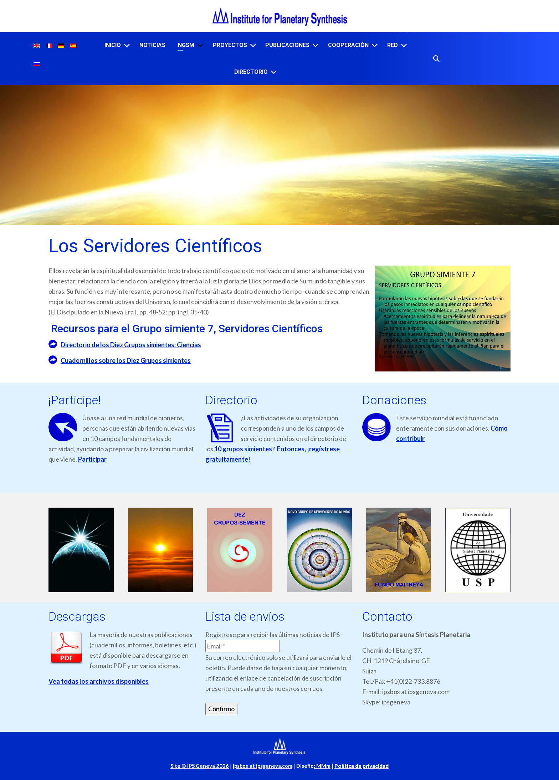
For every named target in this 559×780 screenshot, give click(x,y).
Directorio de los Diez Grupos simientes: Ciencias (131, 345)
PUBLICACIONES (287, 45)
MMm (322, 766)
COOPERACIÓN (348, 45)
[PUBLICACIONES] (315, 45)
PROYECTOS (230, 45)
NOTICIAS (152, 45)
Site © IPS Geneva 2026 (199, 766)
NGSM (186, 45)
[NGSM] (200, 45)
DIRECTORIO (251, 71)
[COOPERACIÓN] (375, 45)
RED (392, 45)
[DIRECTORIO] (274, 71)
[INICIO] (127, 45)
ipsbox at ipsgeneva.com (262, 766)
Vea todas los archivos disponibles (98, 681)
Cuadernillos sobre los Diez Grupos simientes (126, 360)
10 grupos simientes (243, 449)
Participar (92, 459)
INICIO (112, 45)
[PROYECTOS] (253, 45)
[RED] (404, 45)
